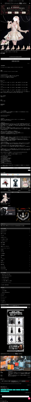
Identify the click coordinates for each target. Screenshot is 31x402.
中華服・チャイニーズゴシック (5, 246)
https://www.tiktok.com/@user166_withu (6, 163)
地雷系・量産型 (3, 242)
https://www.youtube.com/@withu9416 (6, 161)
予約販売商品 (2, 255)
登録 (29, 307)
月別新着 (2, 260)
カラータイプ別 (3, 266)
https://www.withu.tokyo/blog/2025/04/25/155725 (20, 152)
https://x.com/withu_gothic (4, 156)
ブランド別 (2, 251)
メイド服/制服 (3, 253)
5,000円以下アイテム (3, 237)
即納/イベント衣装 (3, 233)
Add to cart (15, 58)
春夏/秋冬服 (2, 264)
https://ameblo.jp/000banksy (4, 159)
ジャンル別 (2, 235)
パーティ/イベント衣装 (4, 269)
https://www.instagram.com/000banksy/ (6, 120)
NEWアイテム (2, 262)
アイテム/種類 (3, 244)
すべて (3, 174)
